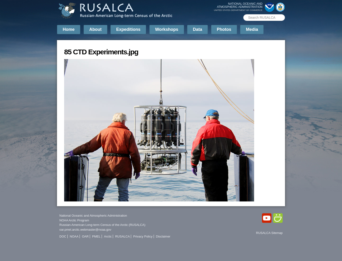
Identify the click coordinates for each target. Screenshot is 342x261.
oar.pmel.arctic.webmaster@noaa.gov (85, 229)
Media (252, 29)
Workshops (166, 29)
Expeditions (128, 29)
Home (69, 29)
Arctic (108, 236)
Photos (224, 29)
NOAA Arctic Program (74, 220)
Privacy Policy (142, 236)
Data (197, 29)
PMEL (96, 236)
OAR (85, 236)
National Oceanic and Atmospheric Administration (93, 215)
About (95, 29)
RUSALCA (122, 236)
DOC (62, 236)
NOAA (74, 236)
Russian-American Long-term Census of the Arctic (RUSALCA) (102, 225)
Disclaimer (163, 236)
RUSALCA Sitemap (269, 233)
